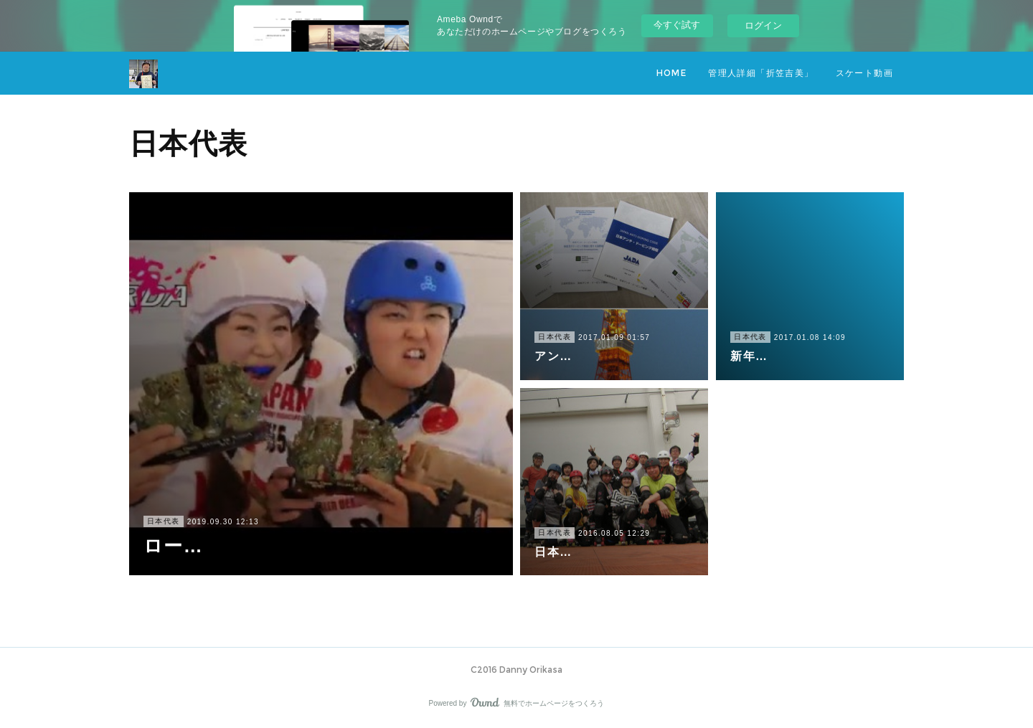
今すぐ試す (677, 24)
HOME (671, 72)
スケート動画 (864, 72)
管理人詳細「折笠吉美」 (760, 72)
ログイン (763, 25)
